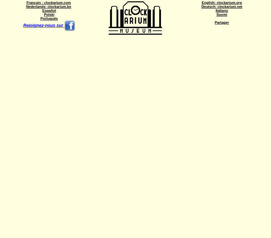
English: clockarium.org (222, 3)
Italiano (222, 11)
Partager (222, 22)
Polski (49, 15)
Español (49, 11)
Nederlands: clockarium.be (48, 7)
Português (49, 18)
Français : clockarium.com (48, 3)
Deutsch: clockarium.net (221, 7)
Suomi (221, 15)
